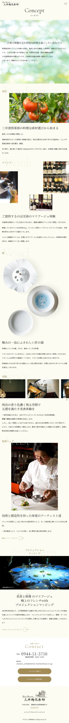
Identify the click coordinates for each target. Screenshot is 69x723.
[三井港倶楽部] (34, 695)
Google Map (35, 707)
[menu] (65, 3)
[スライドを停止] (67, 400)
